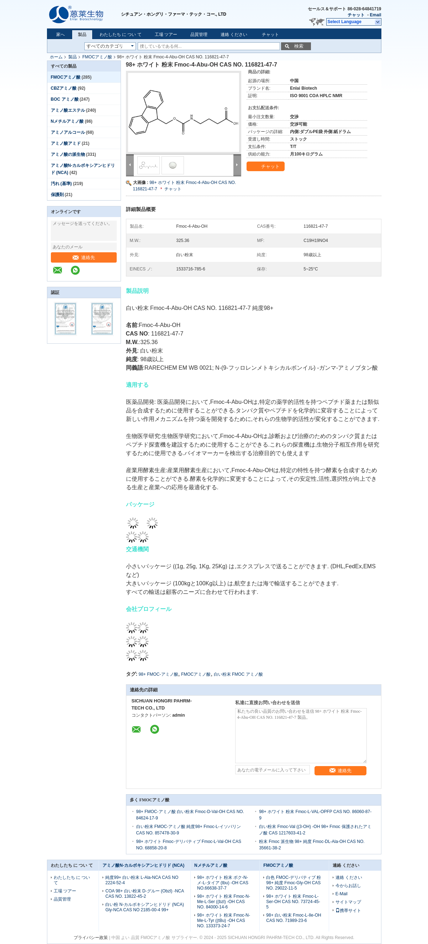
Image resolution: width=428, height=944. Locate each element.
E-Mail (341, 893)
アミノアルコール (68, 132)
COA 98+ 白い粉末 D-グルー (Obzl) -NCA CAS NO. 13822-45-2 (144, 893)
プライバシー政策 (91, 937)
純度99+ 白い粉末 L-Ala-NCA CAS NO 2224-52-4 (141, 880)
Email (375, 14)
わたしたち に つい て (121, 34)
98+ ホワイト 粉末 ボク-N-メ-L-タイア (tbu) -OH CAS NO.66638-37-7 (222, 883)
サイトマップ (348, 902)
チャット (356, 14)
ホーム (56, 56)
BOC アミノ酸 (65, 99)
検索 (298, 46)
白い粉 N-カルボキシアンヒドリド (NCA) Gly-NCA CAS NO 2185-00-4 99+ (144, 907)
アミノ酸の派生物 (68, 154)
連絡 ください (234, 34)
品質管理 (198, 34)
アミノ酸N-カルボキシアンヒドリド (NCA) (143, 865)
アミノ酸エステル (68, 110)
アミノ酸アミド (66, 143)
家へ (60, 34)
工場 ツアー (166, 34)
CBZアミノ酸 (64, 88)
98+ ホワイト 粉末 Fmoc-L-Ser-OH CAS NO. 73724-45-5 (293, 901)
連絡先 (84, 257)
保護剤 (57, 194)
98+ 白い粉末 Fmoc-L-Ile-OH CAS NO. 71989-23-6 (293, 918)
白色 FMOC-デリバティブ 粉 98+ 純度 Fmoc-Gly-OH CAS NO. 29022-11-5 (293, 883)
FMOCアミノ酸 (97, 56)
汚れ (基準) (61, 183)
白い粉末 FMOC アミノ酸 (238, 674)
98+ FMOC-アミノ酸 (158, 674)
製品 (82, 34)
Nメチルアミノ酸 (67, 121)
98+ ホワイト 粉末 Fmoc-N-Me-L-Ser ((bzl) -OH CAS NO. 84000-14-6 (223, 901)
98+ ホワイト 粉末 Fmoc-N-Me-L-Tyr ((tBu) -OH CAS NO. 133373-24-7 (223, 920)
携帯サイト (348, 910)
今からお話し (348, 885)
